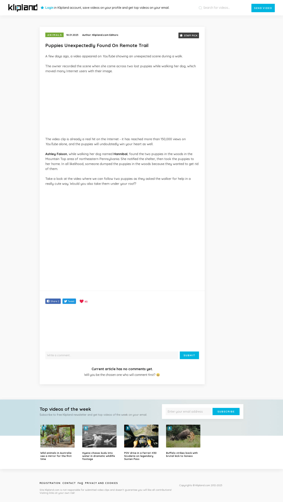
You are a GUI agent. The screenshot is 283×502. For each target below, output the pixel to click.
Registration (50, 483)
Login (49, 8)
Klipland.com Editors (105, 34)
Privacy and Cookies (101, 483)
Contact (69, 483)
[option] (58, 442)
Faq (80, 483)
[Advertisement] (122, 105)
